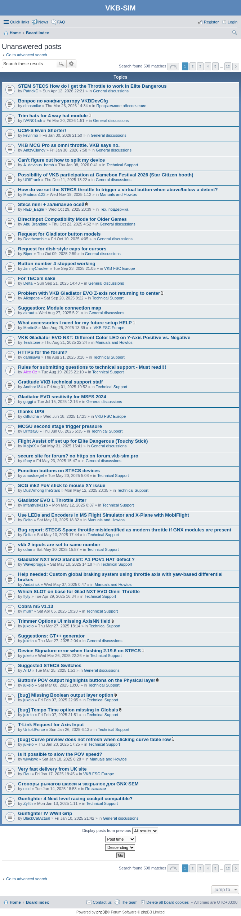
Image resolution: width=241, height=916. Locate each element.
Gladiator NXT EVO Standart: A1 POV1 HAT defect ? (76, 559)
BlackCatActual (36, 818)
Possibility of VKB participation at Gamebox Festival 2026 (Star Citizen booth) (105, 174)
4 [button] (208, 66)
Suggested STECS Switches (49, 665)
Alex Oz (30, 372)
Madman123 (34, 194)
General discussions (111, 91)
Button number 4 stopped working (56, 263)
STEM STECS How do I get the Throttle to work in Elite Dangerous (92, 86)
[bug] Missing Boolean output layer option (65, 695)
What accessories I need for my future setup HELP (75, 322)
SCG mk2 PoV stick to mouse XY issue (61, 485)
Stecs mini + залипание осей (51, 204)
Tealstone (31, 342)
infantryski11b (35, 505)
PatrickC (31, 91)
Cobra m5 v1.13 (35, 606)
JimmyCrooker (36, 268)
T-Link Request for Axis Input (51, 724)
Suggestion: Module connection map (59, 308)
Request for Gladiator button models (59, 234)
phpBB (102, 912)
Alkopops (31, 298)
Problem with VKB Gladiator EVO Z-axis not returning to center (89, 293)
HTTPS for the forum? (42, 352)
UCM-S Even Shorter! (42, 130)
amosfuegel (33, 475)
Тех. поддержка (114, 209)
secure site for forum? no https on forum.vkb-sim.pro (78, 456)
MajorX (29, 446)
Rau (27, 774)
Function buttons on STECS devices (59, 470)
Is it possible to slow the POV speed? (60, 754)
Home (15, 902)
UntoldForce (34, 729)
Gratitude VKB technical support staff (60, 382)
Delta (28, 283)
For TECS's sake (36, 278)
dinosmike (32, 106)
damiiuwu (31, 357)
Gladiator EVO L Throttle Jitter (52, 500)
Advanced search (71, 64)
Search (61, 64)
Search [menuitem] (234, 33)
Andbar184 (33, 387)
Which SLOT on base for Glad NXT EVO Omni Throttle (79, 591)
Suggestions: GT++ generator (51, 636)
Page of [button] (173, 66)
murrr (28, 611)
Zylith (28, 803)
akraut (29, 313)
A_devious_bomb (38, 165)
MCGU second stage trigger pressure (60, 426)
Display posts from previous (120, 831)
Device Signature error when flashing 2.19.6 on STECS (79, 650)
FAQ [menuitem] (61, 22)
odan (27, 549)
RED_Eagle (33, 209)
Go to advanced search (26, 55)
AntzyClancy (34, 150)
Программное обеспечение (122, 106)
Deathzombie (35, 239)
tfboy (27, 461)
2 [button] (193, 66)
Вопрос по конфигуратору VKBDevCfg (63, 101)
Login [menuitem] (232, 22)
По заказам (95, 788)
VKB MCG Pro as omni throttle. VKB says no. (69, 145)
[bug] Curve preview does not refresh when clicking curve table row (94, 739)
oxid (27, 788)
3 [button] (200, 66)
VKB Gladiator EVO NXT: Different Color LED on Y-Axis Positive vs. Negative (104, 337)
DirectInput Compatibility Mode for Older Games (72, 219)
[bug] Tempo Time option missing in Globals (68, 710)
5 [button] (215, 66)
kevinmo (30, 135)
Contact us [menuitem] (102, 902)
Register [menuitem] (211, 22)
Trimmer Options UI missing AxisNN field (64, 621)
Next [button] (235, 66)
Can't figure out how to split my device (61, 160)
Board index (37, 902)
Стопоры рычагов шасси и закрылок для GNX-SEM (78, 783)
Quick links (19, 22)
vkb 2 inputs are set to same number (59, 544)
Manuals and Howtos (118, 194)
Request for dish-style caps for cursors (62, 248)
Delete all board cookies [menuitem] (168, 902)
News (43, 22)
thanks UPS (31, 411)
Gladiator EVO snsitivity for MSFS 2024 (62, 396)
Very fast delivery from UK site (52, 769)
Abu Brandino (35, 224)
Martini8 (30, 327)
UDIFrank (31, 179)
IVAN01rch (32, 120)
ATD (27, 670)
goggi (28, 401)
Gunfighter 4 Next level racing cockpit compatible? (75, 798)
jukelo (28, 626)
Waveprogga (34, 564)
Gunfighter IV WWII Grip (45, 813)
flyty (27, 596)
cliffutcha (31, 416)
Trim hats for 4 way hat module (53, 115)
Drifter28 (31, 431)
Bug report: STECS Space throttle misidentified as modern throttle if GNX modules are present (124, 529)
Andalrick (31, 584)
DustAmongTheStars (41, 490)
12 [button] (228, 66)
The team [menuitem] (129, 902)
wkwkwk (30, 759)
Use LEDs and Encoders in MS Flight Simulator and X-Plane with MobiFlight (103, 515)
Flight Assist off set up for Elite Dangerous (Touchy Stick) (83, 441)
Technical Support (122, 165)
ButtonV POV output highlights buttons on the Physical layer (86, 680)
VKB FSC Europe (119, 268)
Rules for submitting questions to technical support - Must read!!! (92, 367)
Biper (28, 253)
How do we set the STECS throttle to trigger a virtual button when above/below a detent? (118, 189)
